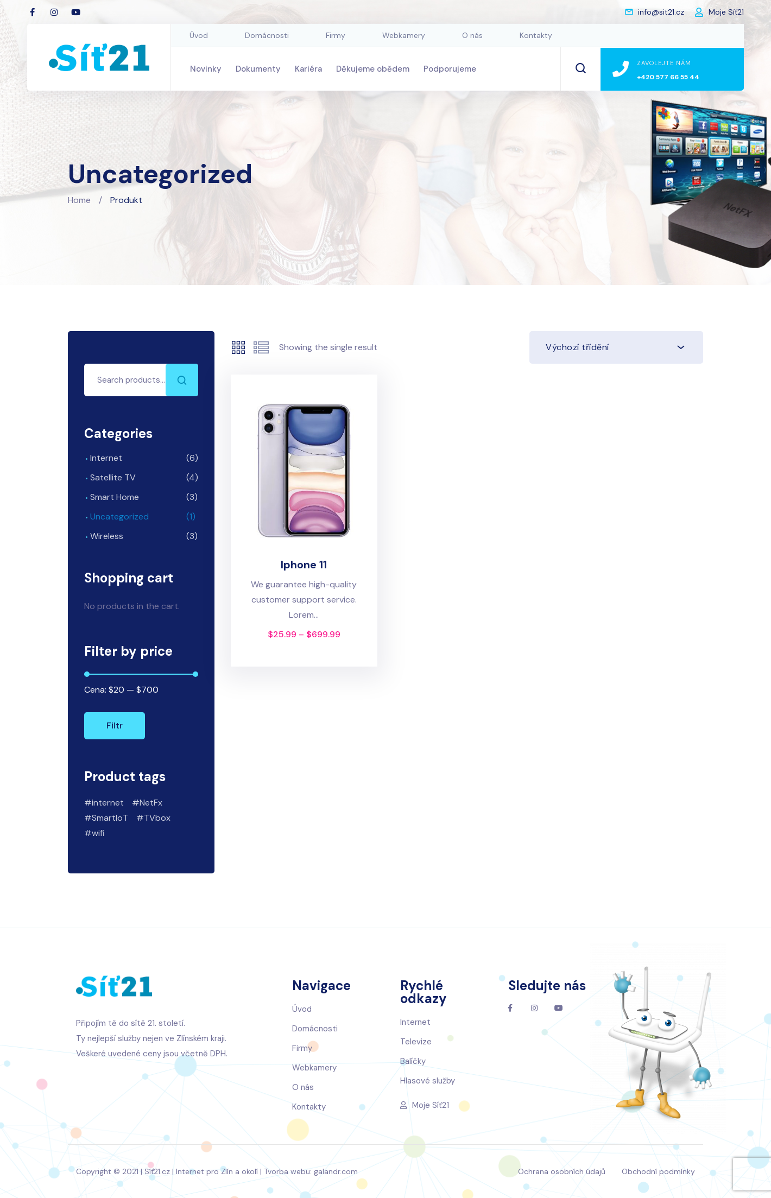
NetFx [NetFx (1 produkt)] (151, 802)
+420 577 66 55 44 (668, 77)
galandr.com (336, 1171)
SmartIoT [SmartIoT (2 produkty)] (110, 817)
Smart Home (114, 497)
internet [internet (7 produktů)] (108, 802)
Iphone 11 (304, 564)
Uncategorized (119, 516)
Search (182, 380)
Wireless (106, 536)
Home (79, 200)
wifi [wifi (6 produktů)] (98, 833)
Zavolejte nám (664, 63)
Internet (106, 458)
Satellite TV (113, 477)
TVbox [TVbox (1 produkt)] (157, 817)
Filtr (114, 725)
